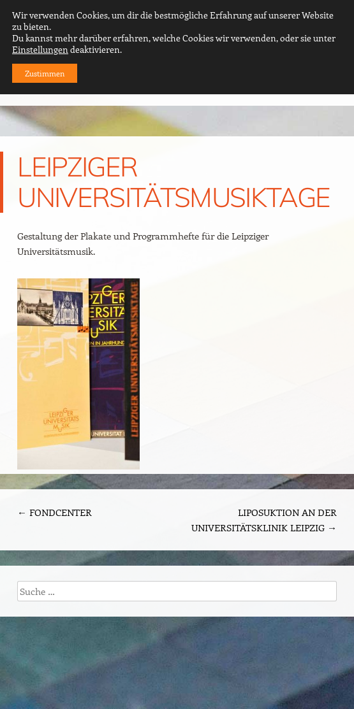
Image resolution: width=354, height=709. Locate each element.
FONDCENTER (54, 512)
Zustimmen (44, 73)
